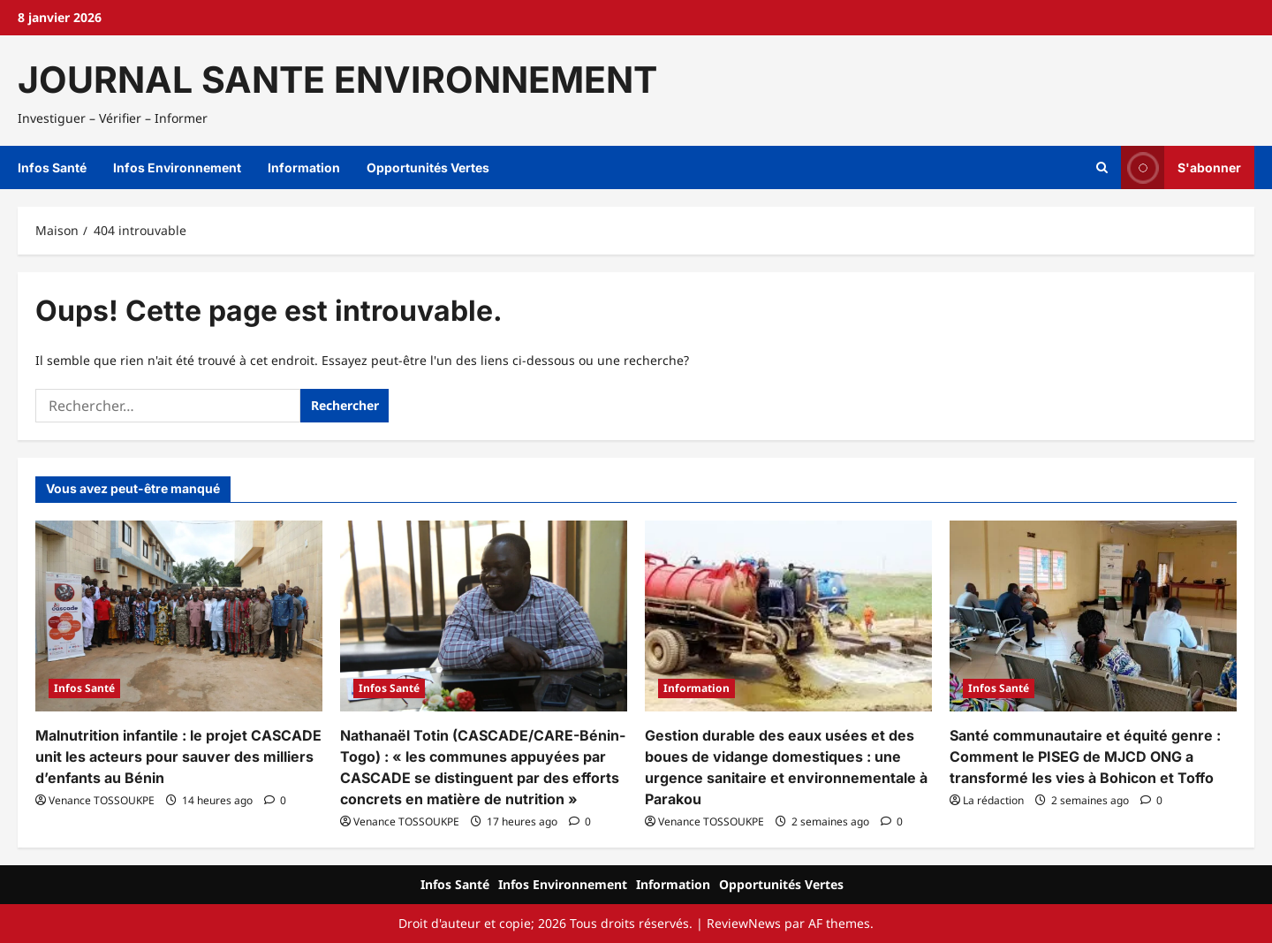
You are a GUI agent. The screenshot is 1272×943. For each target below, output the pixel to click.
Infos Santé (52, 167)
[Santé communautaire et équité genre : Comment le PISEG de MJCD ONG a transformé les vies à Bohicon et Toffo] (1093, 616)
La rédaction (993, 800)
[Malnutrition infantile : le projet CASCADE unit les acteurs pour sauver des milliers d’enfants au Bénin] (178, 616)
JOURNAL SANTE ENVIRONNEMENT (337, 79)
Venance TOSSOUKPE (102, 800)
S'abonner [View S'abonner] (1181, 167)
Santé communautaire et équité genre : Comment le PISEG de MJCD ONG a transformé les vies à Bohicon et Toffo (1085, 756)
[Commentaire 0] (275, 800)
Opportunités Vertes (428, 167)
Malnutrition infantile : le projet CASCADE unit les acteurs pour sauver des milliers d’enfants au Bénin (178, 756)
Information (304, 167)
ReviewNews (744, 923)
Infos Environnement (177, 167)
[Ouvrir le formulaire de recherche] (1102, 168)
